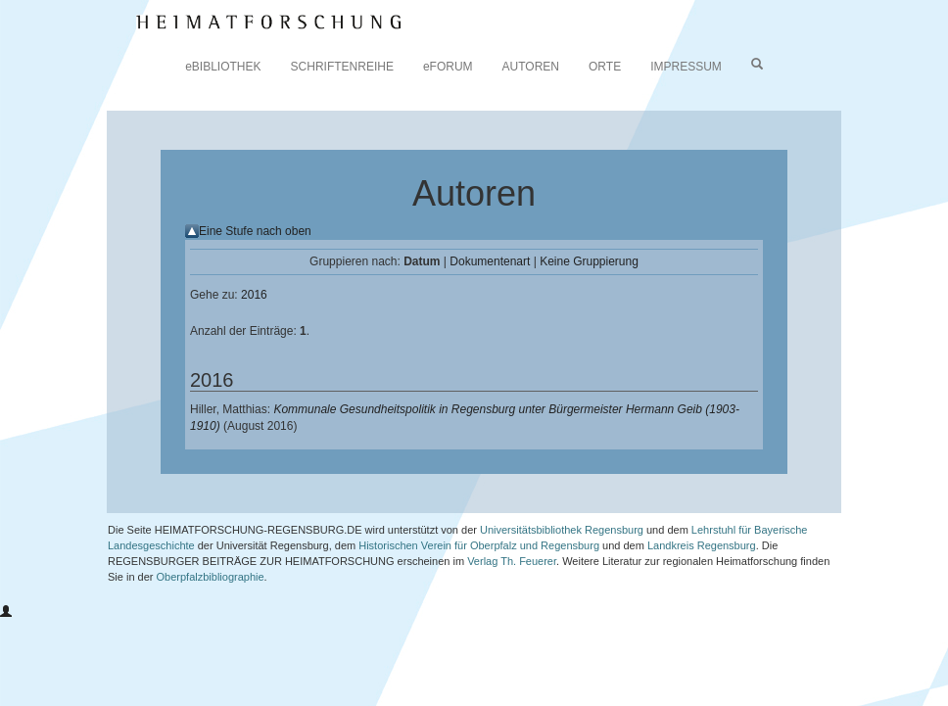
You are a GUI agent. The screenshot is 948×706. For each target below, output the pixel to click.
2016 (254, 295)
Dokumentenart (490, 261)
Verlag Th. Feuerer (511, 561)
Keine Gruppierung (589, 261)
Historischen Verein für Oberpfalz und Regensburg (478, 545)
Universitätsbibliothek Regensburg (561, 530)
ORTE (605, 66)
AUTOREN (530, 66)
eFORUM (448, 66)
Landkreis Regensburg (701, 545)
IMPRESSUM (686, 66)
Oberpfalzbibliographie (210, 577)
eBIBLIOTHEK (223, 66)
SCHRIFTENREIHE (342, 66)
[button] (6, 612)
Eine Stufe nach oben (255, 231)
